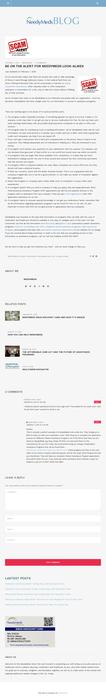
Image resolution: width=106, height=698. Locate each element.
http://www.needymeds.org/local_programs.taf (46, 450)
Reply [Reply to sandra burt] (97, 402)
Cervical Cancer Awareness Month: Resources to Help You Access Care (36, 605)
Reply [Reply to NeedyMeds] (97, 422)
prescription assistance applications (57, 230)
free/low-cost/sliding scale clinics (30, 227)
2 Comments (41, 63)
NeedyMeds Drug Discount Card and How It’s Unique (53, 317)
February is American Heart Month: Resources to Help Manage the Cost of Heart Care (43, 599)
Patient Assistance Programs (33, 256)
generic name (65, 223)
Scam (58, 256)
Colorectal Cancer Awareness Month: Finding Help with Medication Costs (38, 589)
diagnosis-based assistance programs (63, 227)
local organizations (73, 194)
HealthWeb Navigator (35, 369)
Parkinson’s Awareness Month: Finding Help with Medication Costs (34, 584)
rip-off (51, 256)
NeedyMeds (27, 63)
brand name (49, 223)
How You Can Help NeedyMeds (25, 334)
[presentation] (25, 552)
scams (65, 256)
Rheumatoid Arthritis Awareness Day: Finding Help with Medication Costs (38, 594)
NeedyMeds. (63, 693)
